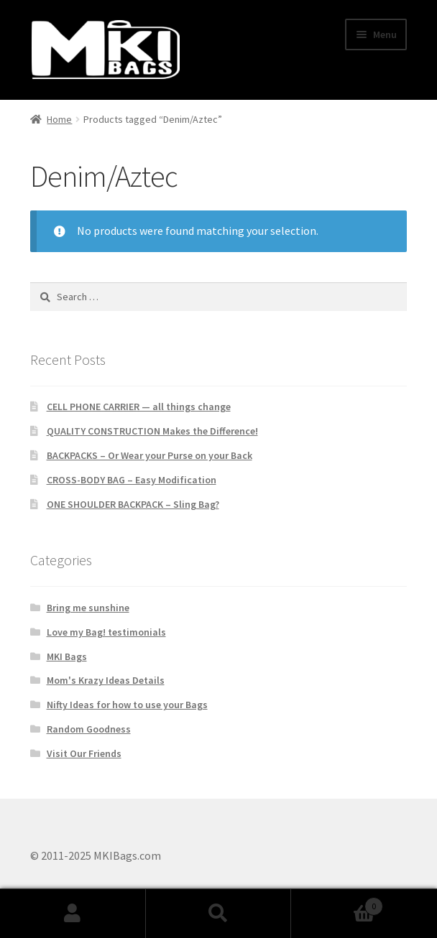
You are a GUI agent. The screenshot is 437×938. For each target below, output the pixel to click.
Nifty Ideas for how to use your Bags (127, 704)
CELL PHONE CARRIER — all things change (139, 406)
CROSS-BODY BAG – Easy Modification (131, 479)
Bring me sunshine (88, 607)
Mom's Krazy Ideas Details (106, 680)
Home (59, 119)
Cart (336, 903)
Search (219, 913)
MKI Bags (67, 656)
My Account (73, 913)
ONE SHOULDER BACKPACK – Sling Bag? (133, 504)
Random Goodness (89, 729)
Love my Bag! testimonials (106, 632)
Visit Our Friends (84, 753)
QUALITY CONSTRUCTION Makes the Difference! (152, 430)
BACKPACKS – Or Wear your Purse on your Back (149, 455)
